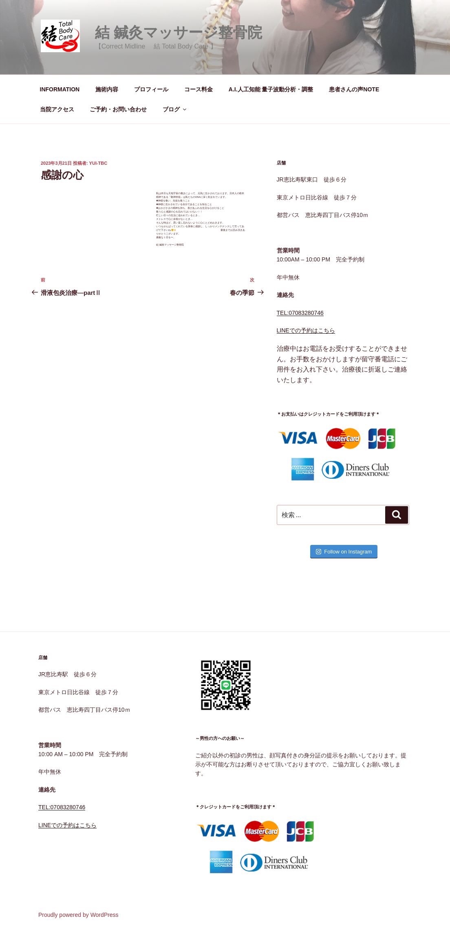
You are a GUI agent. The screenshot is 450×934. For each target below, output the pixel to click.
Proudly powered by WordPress (78, 915)
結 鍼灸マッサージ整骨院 (178, 32)
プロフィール (151, 89)
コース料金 (198, 89)
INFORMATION (60, 89)
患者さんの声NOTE (354, 89)
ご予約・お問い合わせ (118, 109)
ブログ (175, 109)
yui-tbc (98, 163)
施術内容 (106, 89)
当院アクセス (57, 109)
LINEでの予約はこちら (306, 330)
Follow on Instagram (344, 552)
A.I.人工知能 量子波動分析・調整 (271, 89)
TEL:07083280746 (300, 313)
